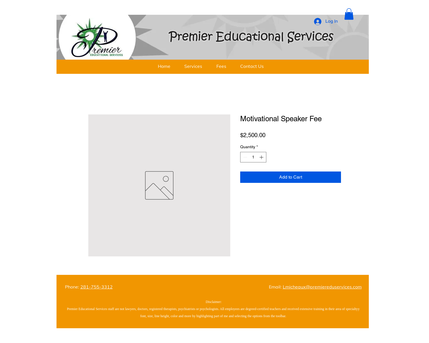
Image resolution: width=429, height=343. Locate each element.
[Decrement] (244, 157)
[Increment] (261, 157)
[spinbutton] (253, 157)
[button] (349, 14)
